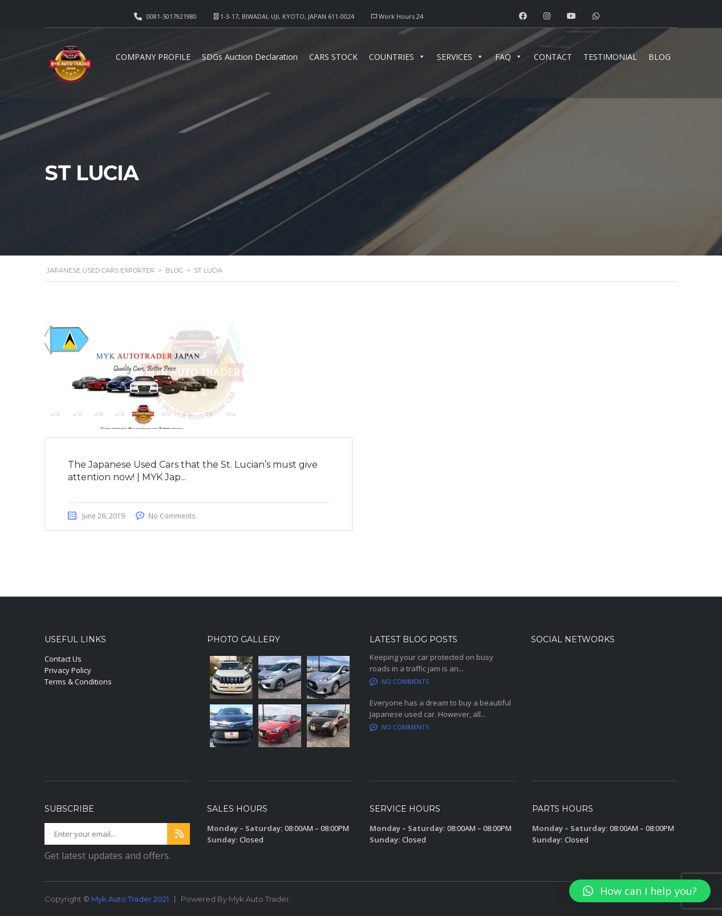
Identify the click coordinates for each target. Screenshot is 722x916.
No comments (399, 681)
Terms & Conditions (78, 681)
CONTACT (553, 56)
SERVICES (460, 57)
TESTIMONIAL (610, 56)
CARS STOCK (333, 56)
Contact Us (63, 659)
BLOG (659, 56)
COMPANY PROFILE (153, 56)
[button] (640, 890)
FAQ (508, 57)
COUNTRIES (397, 57)
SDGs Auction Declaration (250, 56)
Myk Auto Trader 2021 (130, 898)
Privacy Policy (67, 670)
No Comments (171, 516)
